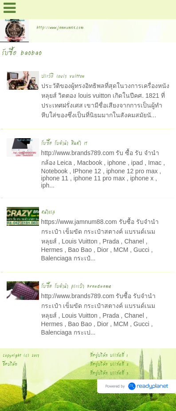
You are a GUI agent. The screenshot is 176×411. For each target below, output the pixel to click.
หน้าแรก (48, 211)
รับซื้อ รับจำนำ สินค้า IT (64, 143)
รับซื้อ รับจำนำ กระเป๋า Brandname (76, 286)
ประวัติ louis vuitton (63, 75)
